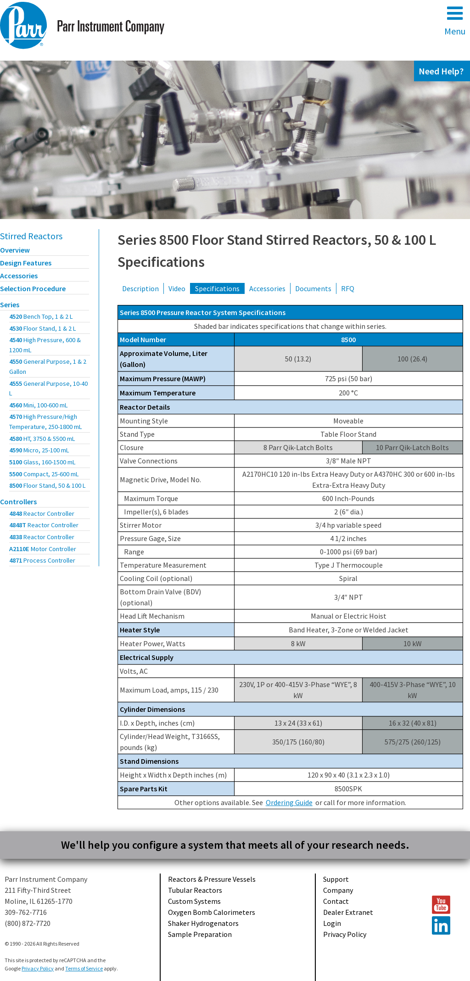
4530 (42, 328)
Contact (336, 901)
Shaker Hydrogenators (203, 923)
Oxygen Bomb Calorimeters (211, 912)
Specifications (217, 288)
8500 (47, 485)
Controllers (18, 501)
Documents (313, 288)
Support (336, 879)
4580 (42, 438)
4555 (48, 388)
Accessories (19, 275)
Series (9, 304)
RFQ (347, 288)
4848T (43, 525)
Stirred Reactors (31, 236)
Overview (15, 249)
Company (338, 890)
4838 (41, 537)
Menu (454, 20)
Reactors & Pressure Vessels (212, 879)
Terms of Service (84, 968)
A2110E (42, 549)
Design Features (25, 262)
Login (332, 923)
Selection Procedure (33, 288)
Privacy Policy (344, 934)
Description (140, 288)
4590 (39, 450)
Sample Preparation (200, 934)
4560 (38, 405)
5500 (44, 474)
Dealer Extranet (348, 912)
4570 (45, 421)
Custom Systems (194, 901)
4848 (41, 513)
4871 (42, 560)
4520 (41, 316)
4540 (45, 345)
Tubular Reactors (195, 890)
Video (176, 288)
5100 (42, 462)
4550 (47, 366)
